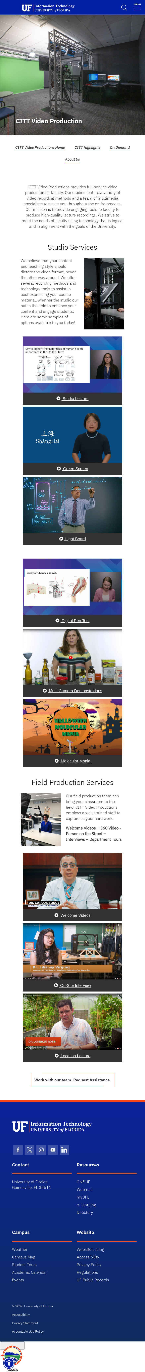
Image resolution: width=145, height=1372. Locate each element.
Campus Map (23, 1257)
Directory (85, 1212)
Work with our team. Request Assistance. (72, 1080)
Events (18, 1280)
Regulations (87, 1272)
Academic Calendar (29, 1272)
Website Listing (90, 1249)
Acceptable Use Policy (28, 1331)
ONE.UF (83, 1181)
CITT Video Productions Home (40, 147)
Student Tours (24, 1264)
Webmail (85, 1189)
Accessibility (88, 1257)
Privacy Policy (89, 1264)
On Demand (120, 147)
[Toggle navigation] (137, 7)
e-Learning (86, 1204)
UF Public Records (93, 1280)
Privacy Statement (25, 1323)
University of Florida (38, 1306)
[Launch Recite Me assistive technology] (9, 1363)
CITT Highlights (87, 147)
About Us (72, 159)
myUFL (83, 1197)
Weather (19, 1249)
